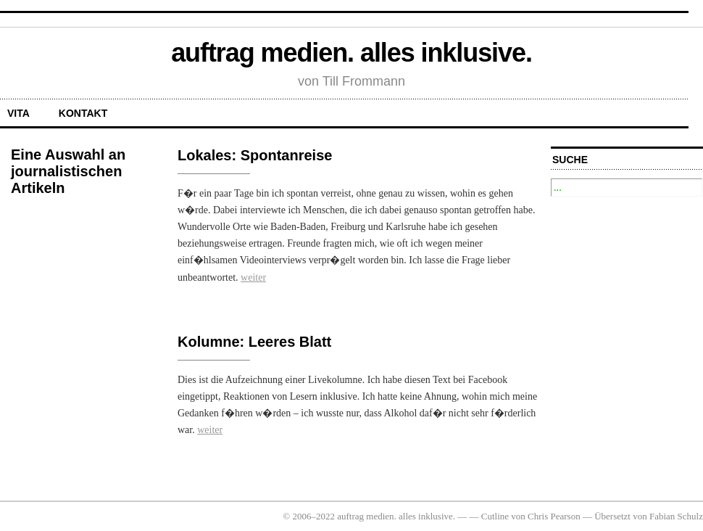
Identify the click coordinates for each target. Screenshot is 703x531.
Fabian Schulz (676, 516)
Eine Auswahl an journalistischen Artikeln (68, 171)
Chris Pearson (554, 516)
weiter (253, 277)
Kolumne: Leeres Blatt (254, 342)
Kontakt (83, 113)
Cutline (495, 516)
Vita (18, 113)
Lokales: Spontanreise (255, 155)
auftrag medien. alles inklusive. (351, 52)
